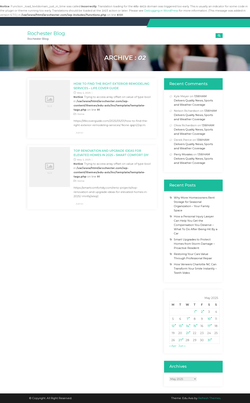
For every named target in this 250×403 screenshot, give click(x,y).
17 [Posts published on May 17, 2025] (209, 326)
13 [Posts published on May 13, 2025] (180, 326)
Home (80, 114)
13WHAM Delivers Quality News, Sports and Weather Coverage (193, 100)
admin (79, 132)
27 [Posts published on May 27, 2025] (180, 340)
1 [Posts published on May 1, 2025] (194, 311)
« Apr (172, 346)
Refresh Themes (209, 398)
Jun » (181, 346)
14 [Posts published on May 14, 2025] (187, 326)
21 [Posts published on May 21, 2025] (187, 333)
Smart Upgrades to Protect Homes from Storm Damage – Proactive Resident (194, 244)
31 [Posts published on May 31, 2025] (209, 340)
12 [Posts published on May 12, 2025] (173, 326)
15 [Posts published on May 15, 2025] (194, 326)
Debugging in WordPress (161, 10)
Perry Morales (183, 154)
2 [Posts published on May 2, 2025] (202, 311)
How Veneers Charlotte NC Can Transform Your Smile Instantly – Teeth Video (195, 268)
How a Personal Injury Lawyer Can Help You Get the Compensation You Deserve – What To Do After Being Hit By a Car (195, 225)
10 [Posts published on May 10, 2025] (209, 319)
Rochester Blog (46, 33)
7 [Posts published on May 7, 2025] (187, 319)
